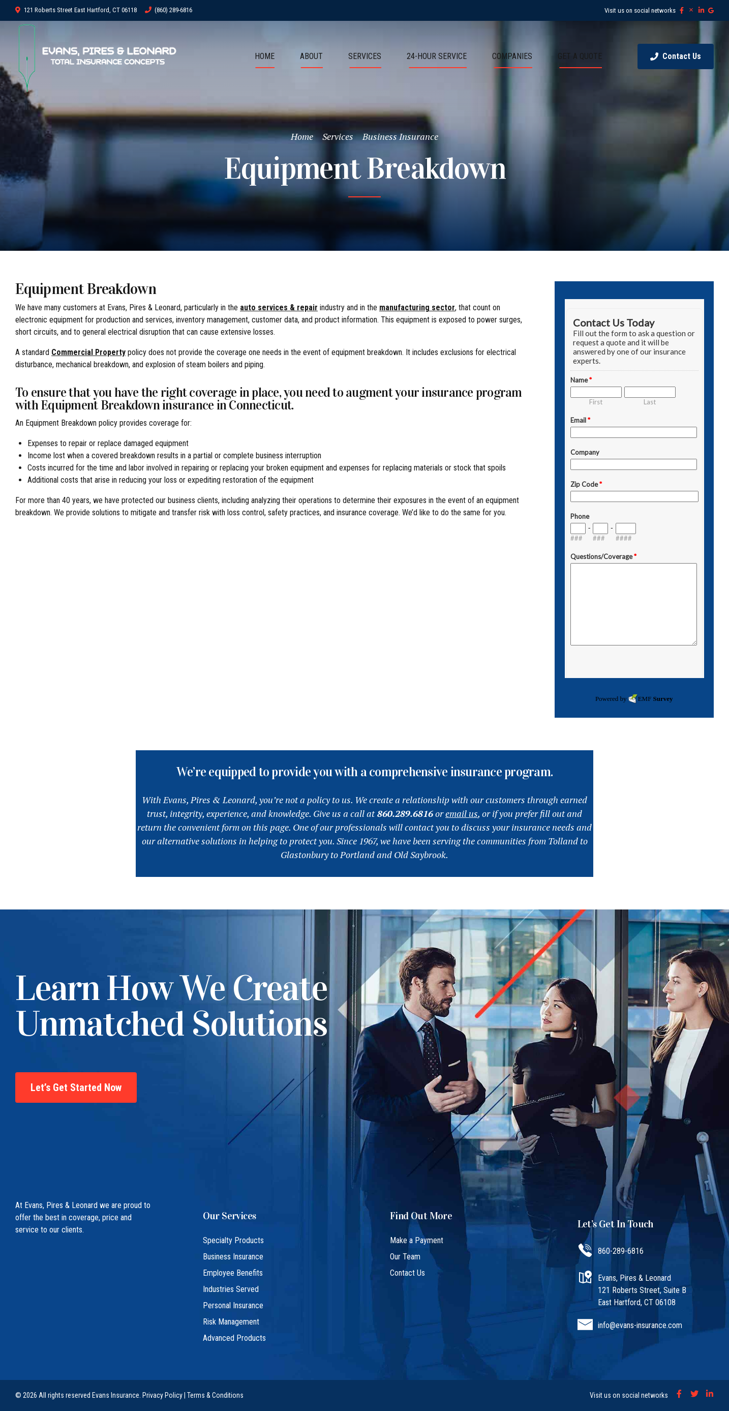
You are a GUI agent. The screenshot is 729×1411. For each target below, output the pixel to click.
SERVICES (364, 56)
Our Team (405, 1256)
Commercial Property (88, 352)
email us (461, 813)
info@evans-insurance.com (640, 1325)
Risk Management (231, 1322)
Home (302, 136)
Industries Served (231, 1289)
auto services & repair (279, 307)
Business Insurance (400, 136)
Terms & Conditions (215, 1395)
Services (337, 136)
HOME (265, 56)
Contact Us (407, 1273)
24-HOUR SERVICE (437, 56)
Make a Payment (416, 1240)
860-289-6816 (621, 1251)
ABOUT (311, 56)
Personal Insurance (233, 1305)
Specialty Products (233, 1240)
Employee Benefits (233, 1273)
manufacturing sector (417, 307)
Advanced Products (234, 1338)
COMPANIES (512, 56)
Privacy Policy (162, 1395)
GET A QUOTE (580, 56)
